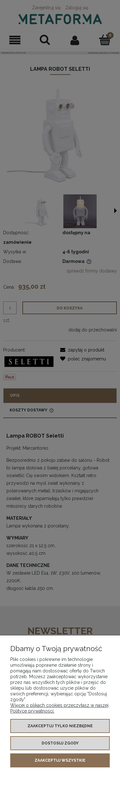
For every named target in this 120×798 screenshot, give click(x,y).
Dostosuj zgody (60, 743)
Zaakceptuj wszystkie (60, 760)
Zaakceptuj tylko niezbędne (60, 726)
